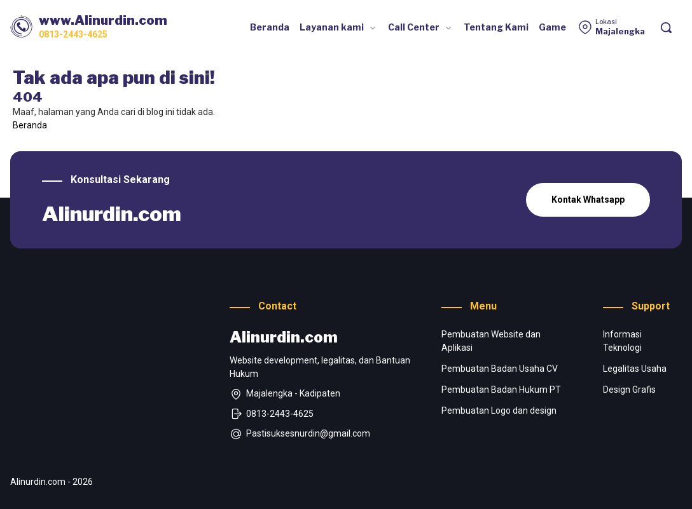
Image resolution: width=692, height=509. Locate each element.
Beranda (269, 27)
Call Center (413, 27)
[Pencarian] (666, 27)
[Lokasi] (611, 27)
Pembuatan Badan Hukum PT (501, 389)
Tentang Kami (496, 27)
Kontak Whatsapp (588, 199)
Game (552, 27)
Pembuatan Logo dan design (499, 410)
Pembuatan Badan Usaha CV (499, 368)
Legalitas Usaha (635, 368)
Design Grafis (629, 389)
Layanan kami (332, 27)
